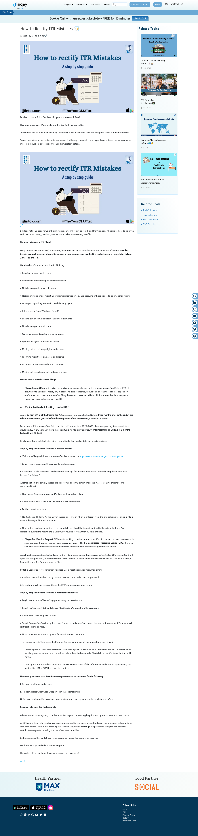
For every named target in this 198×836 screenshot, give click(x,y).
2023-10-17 (145, 148)
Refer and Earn (129, 821)
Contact (106, 5)
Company (68, 4)
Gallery (126, 818)
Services (95, 4)
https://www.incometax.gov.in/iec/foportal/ (102, 456)
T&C (124, 812)
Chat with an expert (140, 4)
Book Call (140, 18)
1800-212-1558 (174, 4)
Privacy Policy (129, 815)
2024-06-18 (146, 108)
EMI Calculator (150, 210)
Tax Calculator (150, 215)
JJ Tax (23, 761)
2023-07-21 (146, 68)
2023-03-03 (146, 187)
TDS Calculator (150, 224)
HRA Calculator (150, 220)
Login (157, 4)
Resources (82, 4)
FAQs (125, 809)
